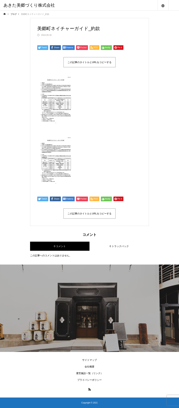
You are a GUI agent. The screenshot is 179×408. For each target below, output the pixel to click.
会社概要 (89, 366)
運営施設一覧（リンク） (89, 373)
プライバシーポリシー (89, 379)
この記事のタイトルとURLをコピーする (89, 62)
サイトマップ (89, 360)
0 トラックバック (119, 246)
